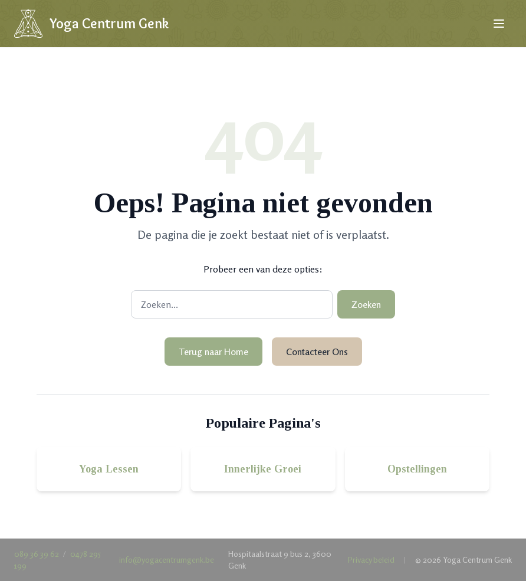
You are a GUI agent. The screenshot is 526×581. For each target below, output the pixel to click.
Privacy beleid (371, 559)
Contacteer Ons (317, 351)
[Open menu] (499, 24)
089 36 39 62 (36, 554)
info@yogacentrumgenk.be (166, 559)
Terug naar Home (213, 351)
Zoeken (366, 304)
